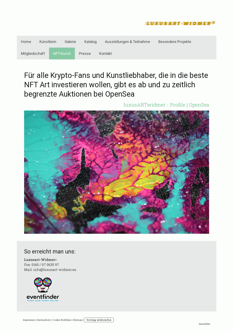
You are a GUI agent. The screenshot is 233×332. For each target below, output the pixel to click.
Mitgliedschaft (33, 53)
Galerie (70, 41)
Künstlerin (47, 41)
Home (26, 41)
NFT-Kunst (62, 53)
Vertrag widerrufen (98, 319)
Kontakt (105, 53)
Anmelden (204, 323)
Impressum (29, 319)
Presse (85, 53)
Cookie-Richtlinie (62, 319)
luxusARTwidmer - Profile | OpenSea (166, 104)
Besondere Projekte (174, 41)
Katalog (90, 41)
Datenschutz (44, 319)
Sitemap (77, 319)
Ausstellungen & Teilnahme (127, 41)
